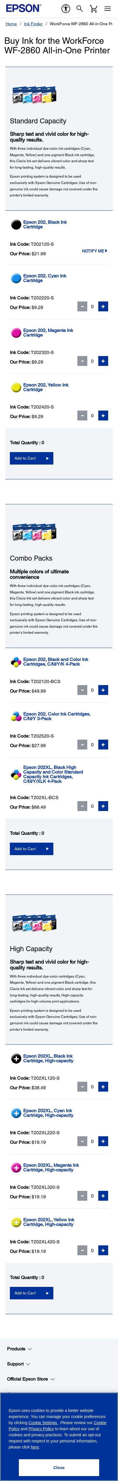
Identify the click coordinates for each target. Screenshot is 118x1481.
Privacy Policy (41, 1428)
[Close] (59, 1467)
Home (11, 23)
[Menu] (107, 8)
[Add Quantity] (103, 306)
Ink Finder (33, 23)
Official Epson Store (31, 1379)
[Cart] (93, 8)
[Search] (79, 8)
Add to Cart (25, 458)
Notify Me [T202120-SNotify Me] (95, 251)
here (35, 1447)
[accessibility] (65, 8)
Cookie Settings (43, 1422)
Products (19, 1349)
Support (18, 1364)
